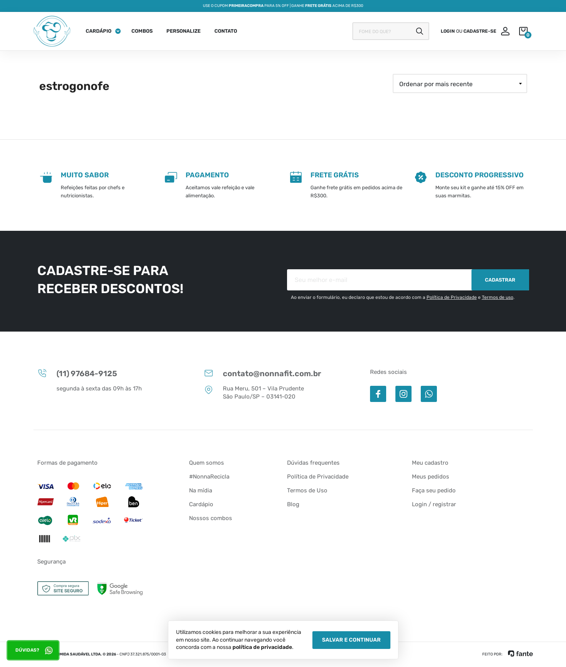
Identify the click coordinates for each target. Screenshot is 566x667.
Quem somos (206, 462)
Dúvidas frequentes (313, 462)
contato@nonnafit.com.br (262, 373)
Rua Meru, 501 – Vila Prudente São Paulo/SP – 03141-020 (254, 392)
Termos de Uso (307, 490)
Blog (293, 504)
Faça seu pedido (434, 490)
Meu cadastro (430, 462)
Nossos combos (210, 518)
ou (468, 31)
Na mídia (200, 490)
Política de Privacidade (452, 297)
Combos (142, 31)
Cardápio (98, 31)
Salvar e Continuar (351, 640)
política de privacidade (262, 647)
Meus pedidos (430, 476)
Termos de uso (497, 297)
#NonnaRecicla (209, 476)
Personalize (183, 31)
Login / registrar (434, 504)
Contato (225, 31)
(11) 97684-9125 (77, 373)
